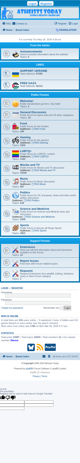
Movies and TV (30, 164)
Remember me (53, 308)
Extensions (27, 247)
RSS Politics (31, 200)
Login (32, 4)
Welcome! (26, 101)
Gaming (25, 137)
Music (24, 178)
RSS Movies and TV (43, 170)
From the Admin (40, 45)
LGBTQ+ (26, 151)
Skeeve (14, 340)
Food (23, 123)
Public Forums (40, 94)
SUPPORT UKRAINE (33, 70)
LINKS (40, 64)
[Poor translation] (10, 397)
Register (46, 4)
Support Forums (40, 240)
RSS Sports (39, 230)
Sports (24, 225)
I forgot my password (12, 308)
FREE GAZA (28, 83)
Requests (26, 270)
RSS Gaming (40, 142)
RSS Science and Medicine (39, 216)
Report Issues (29, 260)
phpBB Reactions (40, 372)
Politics (25, 192)
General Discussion (33, 112)
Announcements (31, 51)
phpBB (29, 368)
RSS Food (38, 129)
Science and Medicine (34, 208)
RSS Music (39, 184)
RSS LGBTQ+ (40, 156)
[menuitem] (6, 23)
